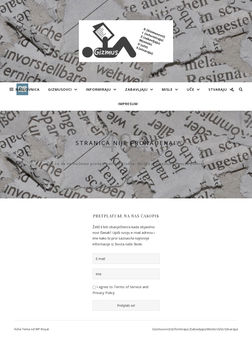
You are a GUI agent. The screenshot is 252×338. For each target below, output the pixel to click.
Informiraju (98, 89)
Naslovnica (28, 89)
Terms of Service (128, 286)
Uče (190, 89)
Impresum (128, 103)
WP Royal (42, 329)
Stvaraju (217, 89)
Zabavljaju (136, 89)
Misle (167, 89)
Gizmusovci (60, 89)
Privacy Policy (104, 292)
